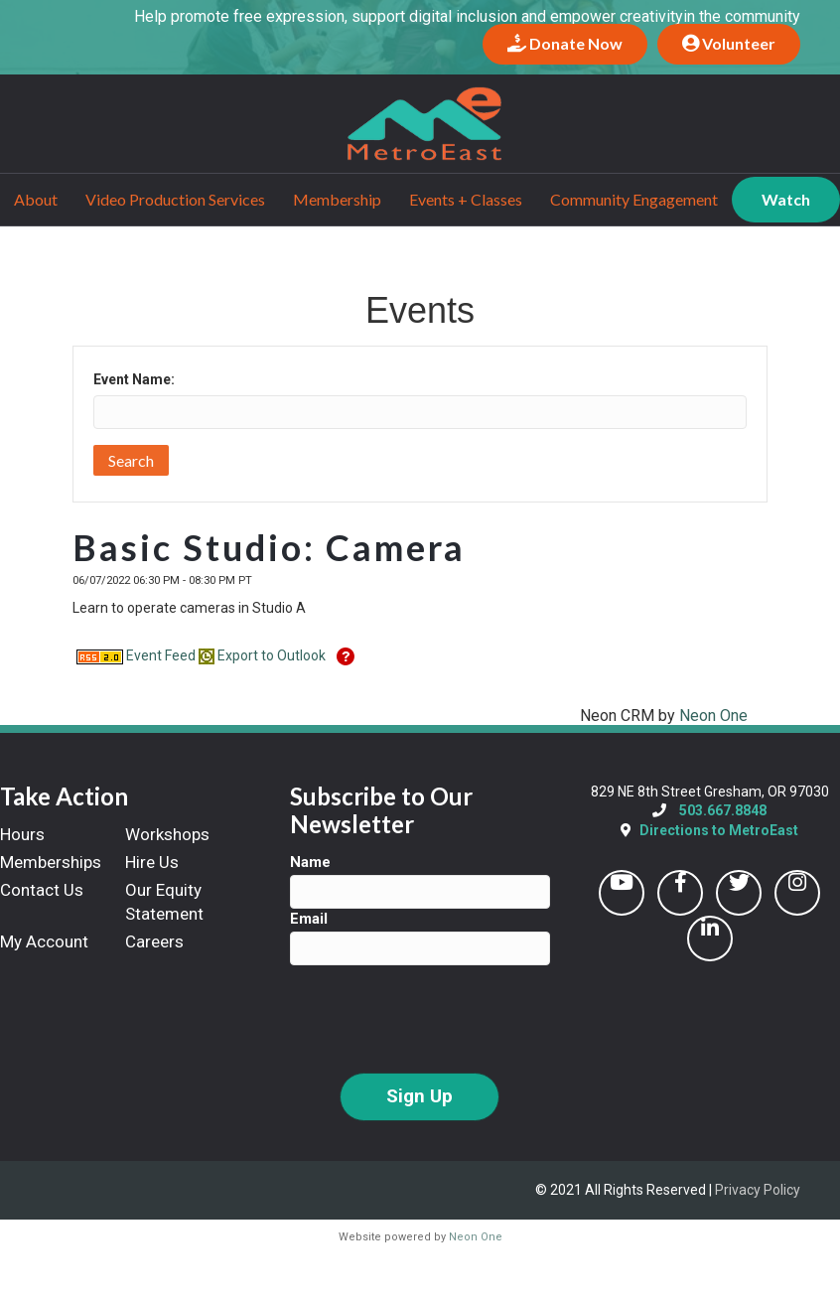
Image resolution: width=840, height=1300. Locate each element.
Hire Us (152, 862)
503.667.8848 (723, 810)
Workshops (167, 834)
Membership (337, 198)
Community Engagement (634, 198)
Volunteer (728, 43)
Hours (22, 834)
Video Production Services (175, 198)
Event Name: (134, 379)
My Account (44, 940)
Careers (154, 940)
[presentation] (441, 1019)
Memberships (50, 862)
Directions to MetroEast (718, 829)
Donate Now (565, 43)
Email (309, 919)
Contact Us (41, 889)
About (36, 198)
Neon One (713, 714)
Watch (786, 198)
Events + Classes (465, 198)
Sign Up (419, 1096)
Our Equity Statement (164, 901)
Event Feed (136, 654)
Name (310, 862)
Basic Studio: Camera (269, 547)
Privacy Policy (757, 1189)
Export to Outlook (262, 654)
